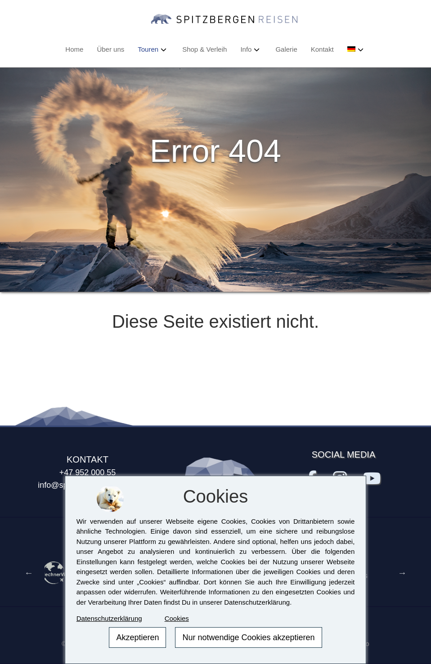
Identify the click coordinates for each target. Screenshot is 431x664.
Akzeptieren (137, 637)
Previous (28, 572)
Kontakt (322, 49)
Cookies (177, 618)
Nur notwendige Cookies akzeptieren (248, 637)
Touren (148, 49)
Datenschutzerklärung (109, 618)
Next (402, 572)
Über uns (110, 49)
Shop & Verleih (204, 49)
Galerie (286, 49)
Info (245, 49)
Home (74, 49)
